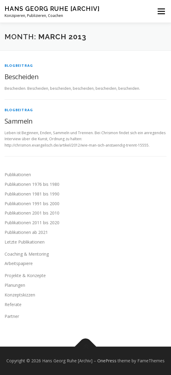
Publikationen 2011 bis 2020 (32, 222)
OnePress (106, 361)
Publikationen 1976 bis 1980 (32, 184)
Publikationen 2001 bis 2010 (32, 213)
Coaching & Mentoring (27, 254)
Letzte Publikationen (25, 242)
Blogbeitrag (19, 65)
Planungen (15, 285)
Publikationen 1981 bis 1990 (32, 194)
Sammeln (19, 120)
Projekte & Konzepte (25, 275)
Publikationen (18, 174)
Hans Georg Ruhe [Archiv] (52, 8)
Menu (161, 11)
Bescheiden (22, 76)
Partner (12, 316)
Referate (13, 304)
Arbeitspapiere (19, 263)
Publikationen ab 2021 (26, 232)
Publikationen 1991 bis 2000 (32, 203)
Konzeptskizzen (20, 295)
